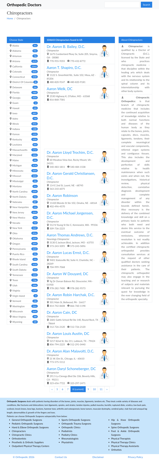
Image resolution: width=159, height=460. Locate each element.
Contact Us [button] (61, 456)
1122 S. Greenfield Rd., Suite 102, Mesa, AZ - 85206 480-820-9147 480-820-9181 (78, 74)
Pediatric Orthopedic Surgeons (27, 423)
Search (146, 4)
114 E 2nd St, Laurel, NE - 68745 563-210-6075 (78, 180)
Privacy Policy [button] (135, 456)
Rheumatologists (69, 438)
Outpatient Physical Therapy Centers (30, 446)
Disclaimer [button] (98, 456)
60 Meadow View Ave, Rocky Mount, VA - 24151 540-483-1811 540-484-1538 (78, 159)
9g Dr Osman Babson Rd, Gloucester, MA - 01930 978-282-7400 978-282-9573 (78, 281)
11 (101, 389)
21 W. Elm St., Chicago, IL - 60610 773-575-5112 (78, 356)
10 (94, 389)
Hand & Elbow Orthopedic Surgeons (30, 427)
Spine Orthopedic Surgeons (125, 427)
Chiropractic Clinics (22, 434)
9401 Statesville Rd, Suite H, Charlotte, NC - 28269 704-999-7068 (78, 259)
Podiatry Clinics (69, 434)
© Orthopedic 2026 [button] (23, 456)
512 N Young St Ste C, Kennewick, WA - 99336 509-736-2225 (78, 220)
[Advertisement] (79, 28)
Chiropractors (19, 431)
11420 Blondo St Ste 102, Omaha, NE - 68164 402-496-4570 (78, 200)
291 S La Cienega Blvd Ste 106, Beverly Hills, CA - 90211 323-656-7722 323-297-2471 (78, 375)
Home (10, 18)
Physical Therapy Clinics (123, 442)
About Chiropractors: (132, 39)
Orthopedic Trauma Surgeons (76, 423)
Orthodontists (19, 438)
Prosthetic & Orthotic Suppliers (28, 442)
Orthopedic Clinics (70, 427)
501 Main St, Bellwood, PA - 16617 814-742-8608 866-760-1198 (78, 300)
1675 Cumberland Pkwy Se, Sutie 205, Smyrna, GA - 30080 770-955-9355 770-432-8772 (78, 53)
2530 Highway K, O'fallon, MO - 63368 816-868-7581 (78, 94)
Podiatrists (66, 431)
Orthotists (116, 449)
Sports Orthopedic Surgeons (75, 419)
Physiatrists (67, 442)
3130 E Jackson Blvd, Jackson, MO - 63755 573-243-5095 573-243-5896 (78, 240)
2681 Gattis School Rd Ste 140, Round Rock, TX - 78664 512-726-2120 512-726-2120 (78, 319)
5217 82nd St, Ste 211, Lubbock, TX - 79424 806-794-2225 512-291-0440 (78, 338)
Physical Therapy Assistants (125, 446)
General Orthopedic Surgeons (27, 419)
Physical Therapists (121, 438)
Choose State (16, 39)
